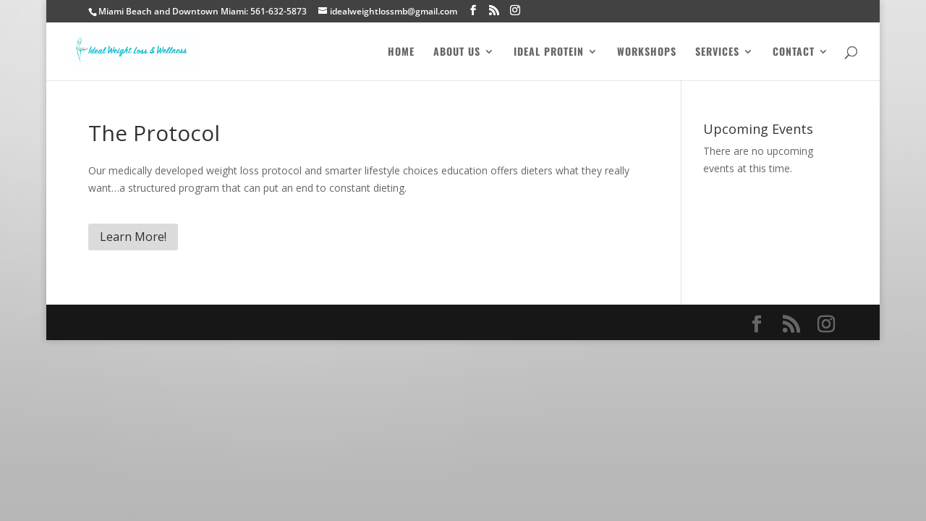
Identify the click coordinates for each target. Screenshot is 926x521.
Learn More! (133, 237)
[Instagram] (515, 10)
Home (401, 52)
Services (717, 52)
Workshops (646, 52)
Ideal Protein (549, 52)
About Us (456, 52)
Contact (794, 52)
